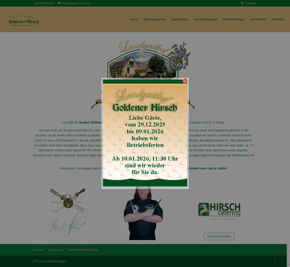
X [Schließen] (185, 80)
